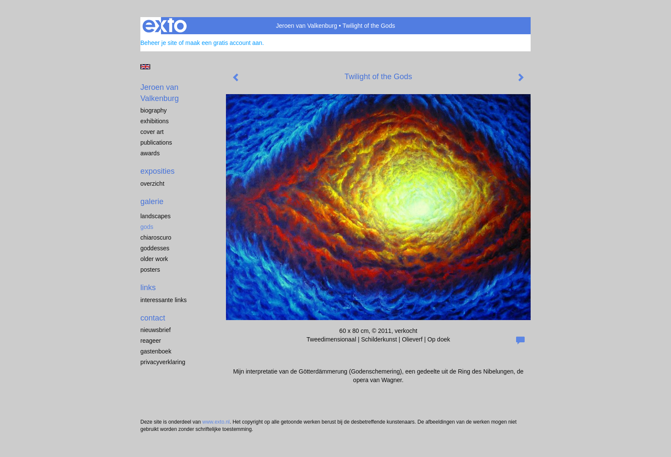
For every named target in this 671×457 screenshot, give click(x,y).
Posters (150, 269)
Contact (152, 318)
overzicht (152, 183)
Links (148, 287)
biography (153, 110)
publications (156, 142)
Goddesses (154, 248)
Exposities (157, 171)
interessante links (163, 300)
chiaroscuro (155, 237)
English (145, 66)
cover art (151, 131)
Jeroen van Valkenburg (306, 25)
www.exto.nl (216, 422)
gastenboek (155, 351)
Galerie (151, 201)
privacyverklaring (162, 362)
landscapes (155, 216)
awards (150, 153)
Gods (146, 226)
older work (154, 258)
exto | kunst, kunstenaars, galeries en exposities (164, 25)
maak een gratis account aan (223, 42)
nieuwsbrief (155, 329)
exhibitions (154, 121)
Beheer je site (158, 42)
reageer (150, 340)
